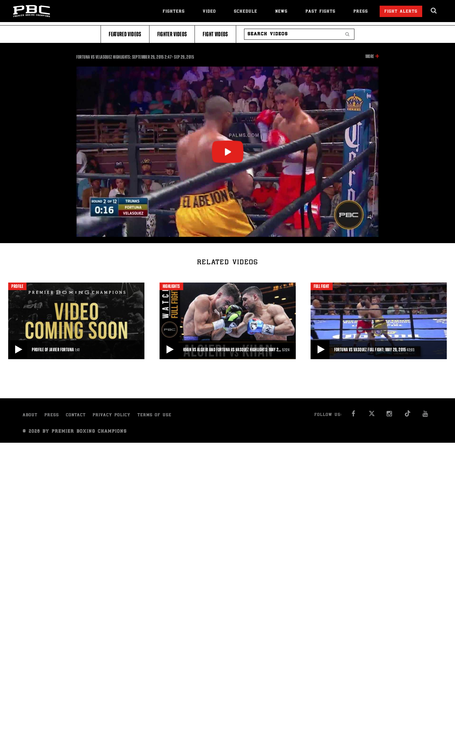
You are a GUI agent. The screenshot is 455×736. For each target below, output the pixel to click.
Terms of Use (154, 415)
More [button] (369, 56)
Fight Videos (215, 34)
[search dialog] (434, 10)
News (281, 11)
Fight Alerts (400, 11)
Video (209, 11)
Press (360, 11)
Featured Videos (125, 34)
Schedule (245, 11)
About (30, 415)
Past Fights (320, 11)
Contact (76, 415)
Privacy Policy (112, 415)
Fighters (174, 11)
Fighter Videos (172, 34)
